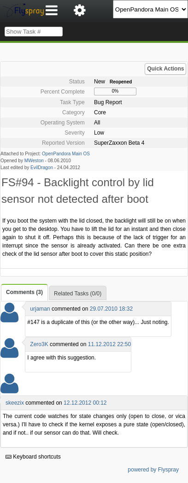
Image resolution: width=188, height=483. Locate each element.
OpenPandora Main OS (66, 153)
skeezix (15, 403)
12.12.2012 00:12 (85, 403)
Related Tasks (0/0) (77, 293)
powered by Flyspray (153, 469)
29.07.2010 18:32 (111, 309)
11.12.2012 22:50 (109, 344)
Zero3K (39, 344)
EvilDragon (41, 167)
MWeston (34, 160)
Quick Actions (165, 68)
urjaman (40, 309)
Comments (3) (24, 292)
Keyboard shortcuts (33, 457)
